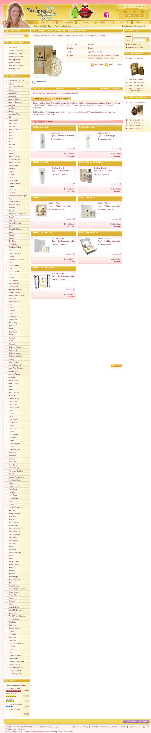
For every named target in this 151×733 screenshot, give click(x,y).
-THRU (10, 174)
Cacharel (10, 178)
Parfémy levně (56, 732)
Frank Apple (12, 286)
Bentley (10, 138)
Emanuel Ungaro (14, 250)
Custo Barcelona (13, 202)
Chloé (9, 341)
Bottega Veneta (13, 156)
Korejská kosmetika (15, 51)
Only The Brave (135, 123)
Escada (10, 256)
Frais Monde (12, 280)
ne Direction (12, 525)
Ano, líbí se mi (11, 694)
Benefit (10, 132)
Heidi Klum (11, 326)
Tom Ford (11, 622)
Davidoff (10, 208)
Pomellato (11, 549)
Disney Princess (13, 223)
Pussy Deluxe (12, 562)
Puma (9, 559)
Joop (9, 386)
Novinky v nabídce (14, 66)
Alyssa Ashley (12, 93)
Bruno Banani (12, 165)
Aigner (9, 90)
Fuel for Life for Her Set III (43, 267)
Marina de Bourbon (14, 471)
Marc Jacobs (12, 465)
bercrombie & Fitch (15, 81)
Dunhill (10, 235)
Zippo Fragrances (14, 674)
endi (9, 274)
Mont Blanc (11, 495)
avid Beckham (13, 205)
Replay (10, 568)
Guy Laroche (12, 317)
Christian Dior (12, 350)
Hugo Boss (11, 332)
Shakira (10, 598)
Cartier (10, 187)
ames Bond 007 (14, 365)
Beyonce (10, 144)
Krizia (9, 416)
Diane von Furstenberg (16, 214)
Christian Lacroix (13, 353)
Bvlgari (10, 171)
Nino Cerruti (12, 522)
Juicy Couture (12, 392)
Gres (9, 305)
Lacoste (10, 426)
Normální (9, 699)
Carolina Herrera (13, 184)
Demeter (10, 211)
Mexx (9, 483)
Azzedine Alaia (13, 114)
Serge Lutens (12, 592)
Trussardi (11, 634)
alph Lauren (12, 565)
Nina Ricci (11, 519)
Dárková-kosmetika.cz (13, 732)
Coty (9, 199)
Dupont (10, 238)
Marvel (10, 474)
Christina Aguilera (14, 356)
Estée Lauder (12, 265)
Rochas (10, 583)
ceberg (10, 359)
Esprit (9, 262)
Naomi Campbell (13, 513)
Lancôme (11, 438)
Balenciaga (11, 123)
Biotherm (10, 150)
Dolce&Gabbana (13, 229)
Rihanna (10, 574)
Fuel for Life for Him (136, 58)
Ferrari (10, 277)
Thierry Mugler (13, 619)
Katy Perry (11, 404)
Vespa (9, 652)
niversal (11, 637)
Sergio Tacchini (13, 595)
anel (10, 335)
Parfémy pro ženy (14, 53)
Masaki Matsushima (15, 477)
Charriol (10, 338)
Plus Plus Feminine (136, 80)
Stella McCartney (14, 610)
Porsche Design (13, 553)
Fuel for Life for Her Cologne (91, 162)
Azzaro (10, 111)
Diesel (50, 26)
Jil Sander (11, 377)
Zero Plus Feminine (136, 83)
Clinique (10, 193)
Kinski (9, 413)
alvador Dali (12, 586)
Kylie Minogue (12, 419)
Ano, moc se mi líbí (13, 688)
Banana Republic (14, 129)
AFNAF (10, 510)
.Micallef (11, 453)
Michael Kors (12, 486)
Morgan (10, 501)
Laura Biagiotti (13, 444)
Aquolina (10, 105)
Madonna (11, 456)
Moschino (11, 504)
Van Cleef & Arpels (14, 643)
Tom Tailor (11, 625)
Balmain (10, 126)
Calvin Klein (12, 180)
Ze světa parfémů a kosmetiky (134, 26)
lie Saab (11, 241)
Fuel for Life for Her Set (88, 197)
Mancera (10, 459)
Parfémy (46, 732)
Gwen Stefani (12, 320)
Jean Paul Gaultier (14, 368)
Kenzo (9, 410)
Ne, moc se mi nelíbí (14, 704)
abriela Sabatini (14, 289)
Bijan (9, 147)
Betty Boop (11, 141)
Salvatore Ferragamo (15, 589)
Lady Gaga (11, 428)
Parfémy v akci (13, 69)
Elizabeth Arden (13, 247)
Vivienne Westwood (15, 661)
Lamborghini (12, 434)
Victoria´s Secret (13, 655)
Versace (10, 649)
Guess (9, 314)
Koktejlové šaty (68, 732)
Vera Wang (11, 646)
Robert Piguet (12, 577)
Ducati (9, 232)
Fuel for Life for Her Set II (89, 232)
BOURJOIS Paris (14, 159)
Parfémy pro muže (14, 57)
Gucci (9, 307)
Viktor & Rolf (12, 658)
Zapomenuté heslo (135, 47)
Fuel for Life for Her (63, 26)
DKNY (9, 226)
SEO (33, 727)
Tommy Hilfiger (13, 628)
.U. (9, 117)
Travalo (10, 631)
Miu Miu (10, 492)
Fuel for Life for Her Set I (43, 232)
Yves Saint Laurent (14, 667)
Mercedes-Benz (13, 480)
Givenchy (11, 299)
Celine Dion (12, 190)
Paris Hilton (11, 537)
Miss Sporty (12, 489)
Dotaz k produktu (61, 98)
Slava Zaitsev (12, 607)
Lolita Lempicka (13, 450)
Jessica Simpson (14, 374)
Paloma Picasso (13, 534)
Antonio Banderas (14, 102)
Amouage (11, 96)
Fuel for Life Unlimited (137, 102)
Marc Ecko (11, 462)
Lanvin (10, 441)
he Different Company (16, 616)
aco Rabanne (13, 531)
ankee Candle (13, 664)
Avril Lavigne (12, 108)
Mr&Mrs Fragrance (14, 507)
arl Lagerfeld (12, 398)
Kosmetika (11, 47)
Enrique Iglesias (13, 253)
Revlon (10, 571)
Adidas (10, 84)
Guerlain (10, 311)
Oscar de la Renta (14, 528)
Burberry (10, 168)
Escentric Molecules (15, 259)
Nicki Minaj (11, 516)
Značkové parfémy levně (32, 732)
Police (9, 547)
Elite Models (12, 244)
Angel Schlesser (13, 99)
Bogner (10, 153)
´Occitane (11, 422)
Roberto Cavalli (13, 580)
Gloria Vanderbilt (13, 301)
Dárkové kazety (13, 63)
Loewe (10, 447)
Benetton (10, 135)
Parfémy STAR (40, 26)
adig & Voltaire (13, 670)
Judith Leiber (12, 389)
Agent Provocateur (14, 87)
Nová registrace (134, 44)
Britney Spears (13, 162)
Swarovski (11, 613)
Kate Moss (11, 401)
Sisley (9, 604)
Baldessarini (12, 120)
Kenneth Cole (12, 407)
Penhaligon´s (12, 540)
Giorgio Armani (13, 292)
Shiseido (10, 601)
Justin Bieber (12, 395)
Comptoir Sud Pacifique (16, 196)
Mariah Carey (12, 468)
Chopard (10, 344)
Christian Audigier (14, 347)
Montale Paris (12, 498)
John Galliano (12, 383)
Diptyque (10, 220)
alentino (11, 640)
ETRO (9, 268)
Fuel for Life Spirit (135, 128)
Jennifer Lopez (13, 371)
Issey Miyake (12, 362)
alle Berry (11, 323)
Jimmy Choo (12, 380)
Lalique (10, 432)
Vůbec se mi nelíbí (13, 709)
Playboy (10, 543)
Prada (9, 555)
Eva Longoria (12, 271)
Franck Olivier (12, 283)
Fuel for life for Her (41, 197)
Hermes (10, 329)
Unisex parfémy (13, 59)
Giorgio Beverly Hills (15, 295)
